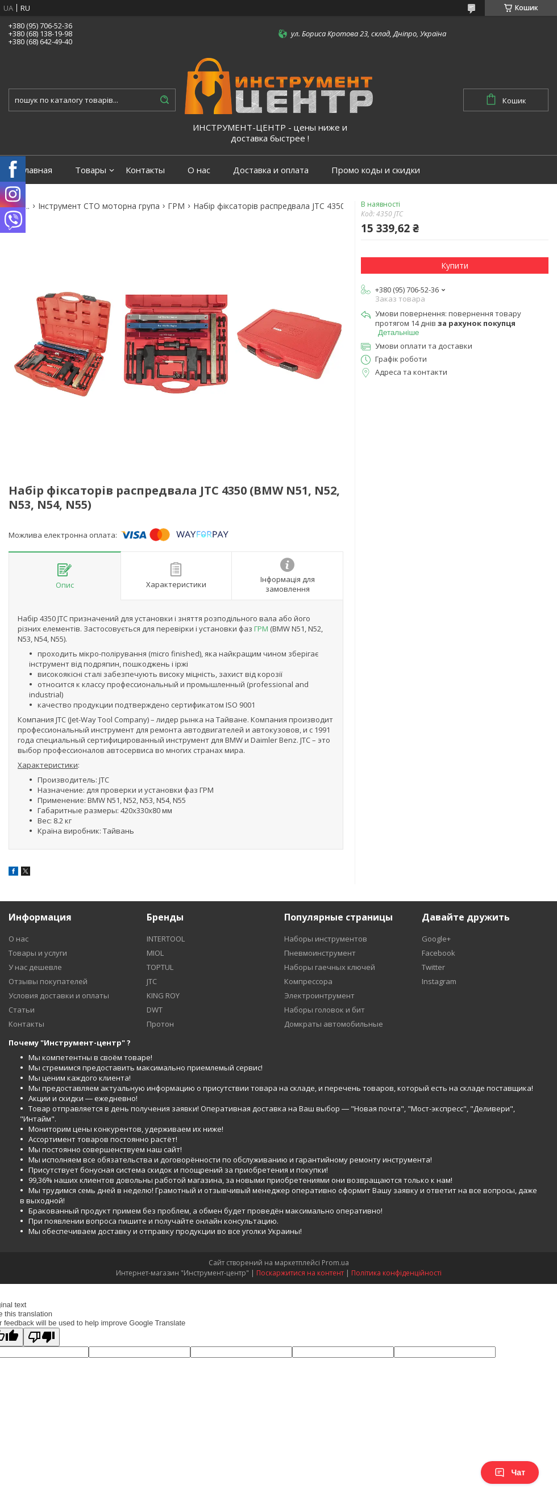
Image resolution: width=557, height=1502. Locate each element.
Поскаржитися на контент (300, 1273)
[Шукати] (164, 100)
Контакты (145, 170)
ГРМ (176, 206)
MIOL (155, 953)
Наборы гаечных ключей (329, 967)
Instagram (439, 981)
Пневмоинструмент (320, 953)
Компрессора (308, 981)
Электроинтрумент (319, 995)
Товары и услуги (38, 953)
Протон (160, 1024)
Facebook (438, 953)
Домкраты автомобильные (333, 1024)
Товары (90, 170)
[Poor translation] (41, 1337)
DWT (155, 1010)
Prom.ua (335, 1262)
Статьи (22, 1010)
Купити (454, 265)
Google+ (436, 939)
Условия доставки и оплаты (59, 995)
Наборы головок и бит (324, 1010)
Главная (36, 170)
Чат (509, 1472)
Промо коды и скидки (375, 170)
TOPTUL (160, 967)
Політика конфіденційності (396, 1273)
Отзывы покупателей (48, 981)
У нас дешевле (35, 967)
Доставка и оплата (271, 170)
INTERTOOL (166, 939)
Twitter (433, 967)
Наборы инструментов (325, 939)
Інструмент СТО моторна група (99, 206)
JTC (152, 981)
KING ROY (163, 995)
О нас (199, 170)
